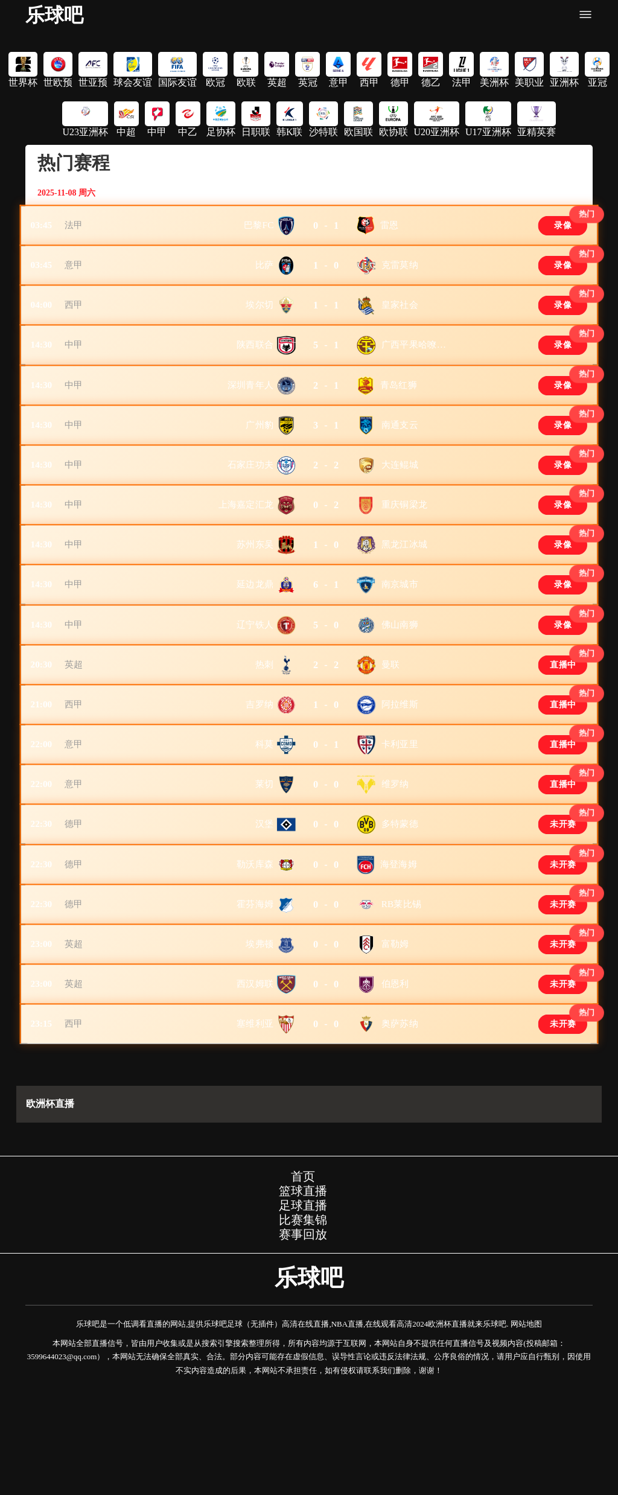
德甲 (76, 906)
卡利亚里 (399, 816)
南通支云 (399, 454)
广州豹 (259, 454)
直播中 (560, 725)
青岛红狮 (398, 408)
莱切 (264, 861)
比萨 (264, 273)
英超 (76, 725)
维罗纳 (395, 861)
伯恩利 (395, 1087)
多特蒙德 (399, 906)
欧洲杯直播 (50, 1216)
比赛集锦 (303, 1332)
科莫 (264, 816)
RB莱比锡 (401, 997)
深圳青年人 (250, 408)
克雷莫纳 (399, 273)
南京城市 (399, 635)
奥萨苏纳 (399, 1133)
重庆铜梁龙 (404, 544)
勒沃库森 (255, 952)
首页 (303, 1288)
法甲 (76, 227)
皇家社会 (399, 318)
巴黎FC (258, 227)
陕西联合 (255, 363)
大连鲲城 (399, 499)
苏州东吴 (255, 589)
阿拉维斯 (399, 771)
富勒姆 (395, 1042)
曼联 (390, 725)
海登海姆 (398, 952)
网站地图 (526, 1436)
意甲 (76, 273)
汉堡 (264, 906)
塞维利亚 (255, 1133)
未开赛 (560, 906)
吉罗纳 (259, 771)
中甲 (76, 363)
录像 (560, 227)
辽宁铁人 (255, 680)
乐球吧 (54, 15)
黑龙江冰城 (404, 589)
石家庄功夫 (250, 499)
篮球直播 (303, 1303)
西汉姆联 (255, 1087)
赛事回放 (303, 1346)
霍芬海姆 (255, 997)
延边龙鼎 (255, 635)
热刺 (264, 725)
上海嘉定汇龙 (246, 544)
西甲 (76, 318)
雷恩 (389, 227)
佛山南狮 (399, 680)
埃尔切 (259, 318)
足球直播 (303, 1317)
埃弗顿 (259, 1042)
